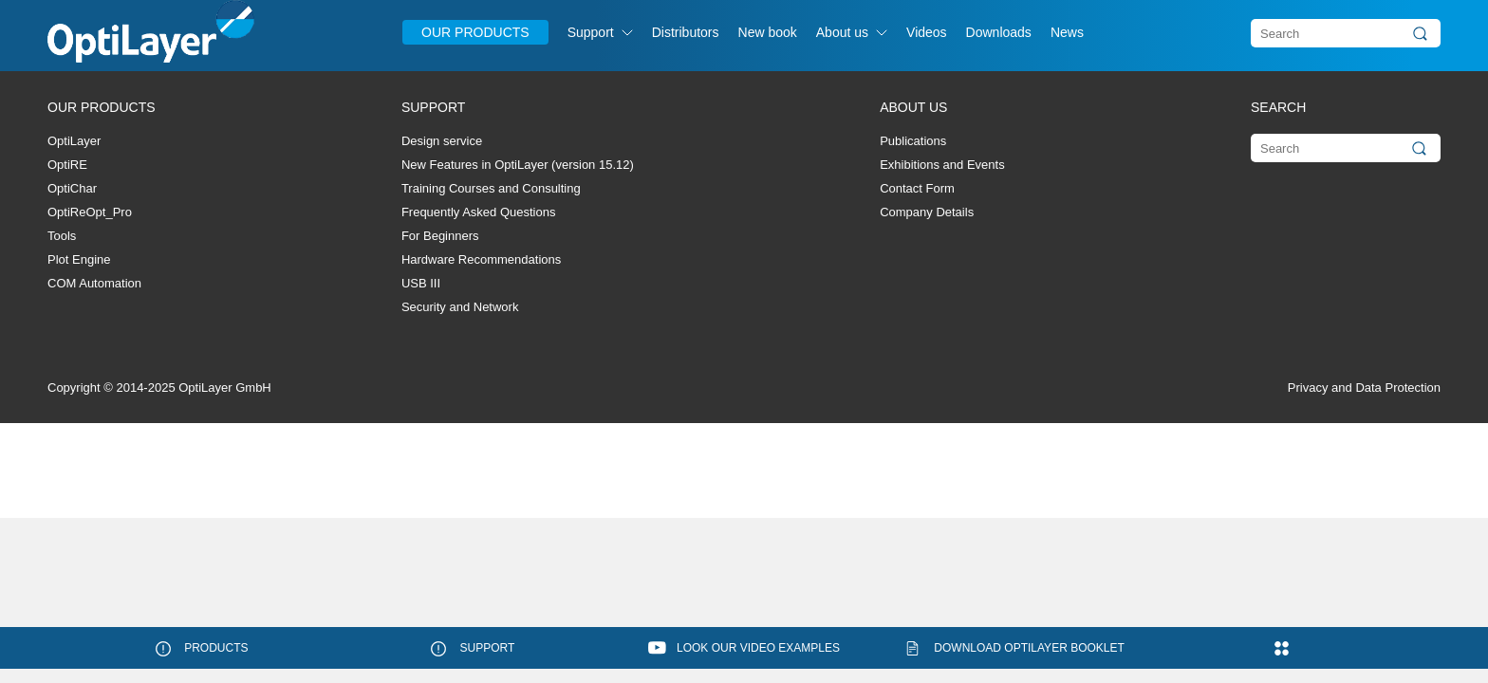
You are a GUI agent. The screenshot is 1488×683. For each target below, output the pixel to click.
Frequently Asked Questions (478, 212)
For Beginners (440, 236)
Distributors (685, 32)
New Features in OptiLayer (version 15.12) (517, 164)
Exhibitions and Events (942, 164)
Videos (926, 32)
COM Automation (94, 283)
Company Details (927, 212)
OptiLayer (74, 141)
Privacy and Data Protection (1364, 387)
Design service (441, 141)
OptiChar (72, 188)
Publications (913, 141)
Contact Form (917, 188)
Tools (61, 236)
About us (842, 32)
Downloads (999, 32)
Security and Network (460, 307)
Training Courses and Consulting (491, 188)
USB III (420, 283)
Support (590, 32)
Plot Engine (79, 259)
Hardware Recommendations (481, 259)
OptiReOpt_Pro (89, 212)
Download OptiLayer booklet (1029, 648)
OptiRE (67, 164)
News (1067, 32)
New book (767, 32)
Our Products (475, 32)
